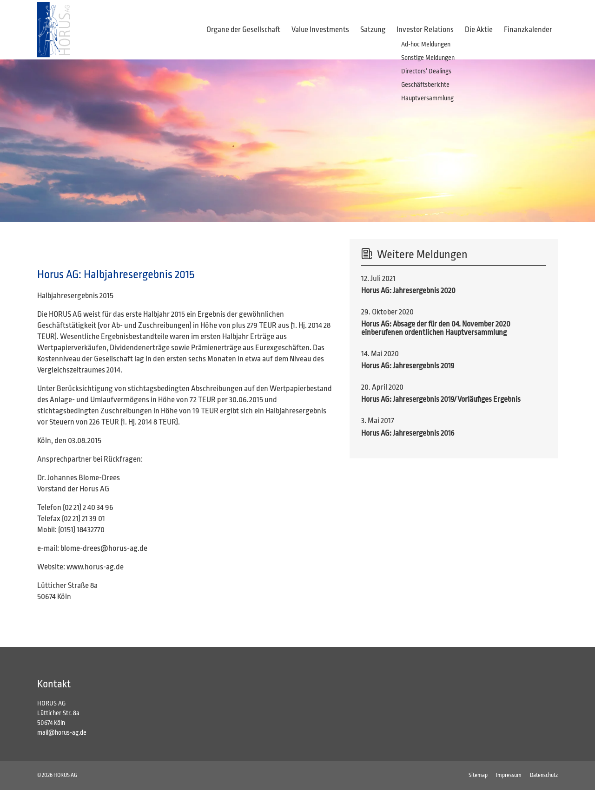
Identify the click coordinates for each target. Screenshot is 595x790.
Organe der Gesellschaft (243, 29)
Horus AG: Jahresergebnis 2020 (408, 290)
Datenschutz (544, 775)
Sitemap (478, 775)
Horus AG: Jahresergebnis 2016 (407, 433)
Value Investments (320, 29)
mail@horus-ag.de (61, 732)
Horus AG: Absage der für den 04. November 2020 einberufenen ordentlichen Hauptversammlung (435, 328)
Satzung (372, 29)
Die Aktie (479, 29)
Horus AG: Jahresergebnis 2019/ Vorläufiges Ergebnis (441, 399)
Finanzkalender (528, 29)
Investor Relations (425, 29)
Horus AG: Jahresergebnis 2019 (407, 365)
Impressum (509, 775)
